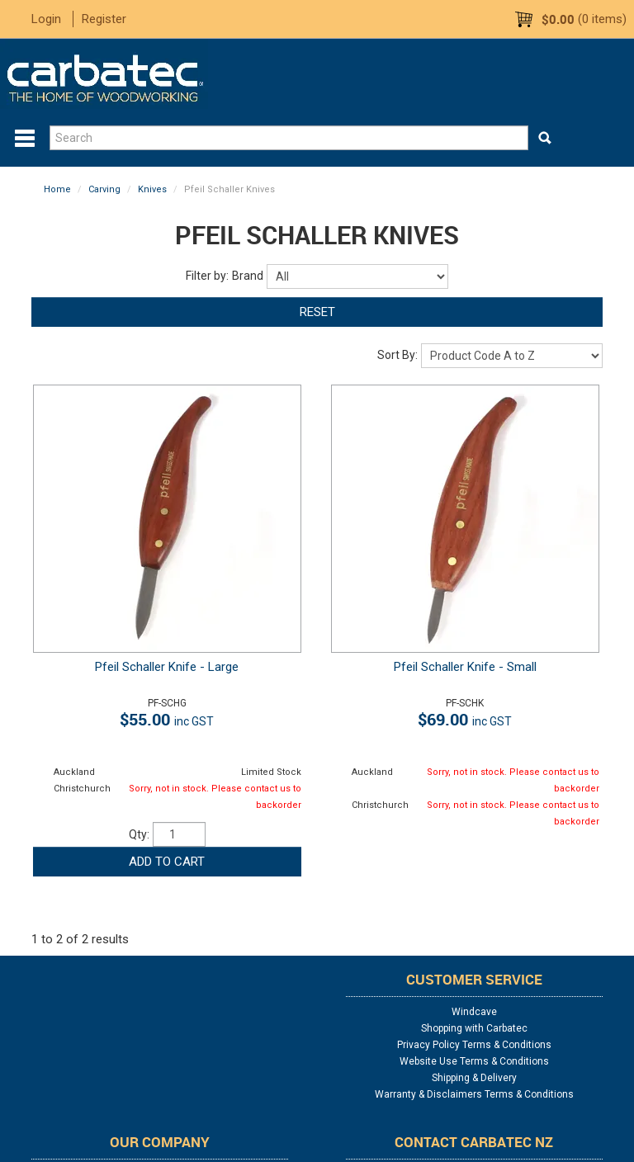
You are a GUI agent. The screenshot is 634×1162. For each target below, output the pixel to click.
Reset (317, 312)
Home (57, 189)
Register (104, 19)
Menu (25, 138)
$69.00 (465, 719)
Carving (104, 189)
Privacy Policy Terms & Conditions (474, 1045)
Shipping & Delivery (474, 1078)
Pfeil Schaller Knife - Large (167, 666)
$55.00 (167, 719)
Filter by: (207, 275)
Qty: (139, 834)
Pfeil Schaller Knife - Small (465, 666)
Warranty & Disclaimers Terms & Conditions (474, 1094)
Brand (247, 275)
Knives (152, 189)
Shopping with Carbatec (474, 1028)
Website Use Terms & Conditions (474, 1061)
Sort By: (397, 354)
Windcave (474, 1012)
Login (46, 19)
